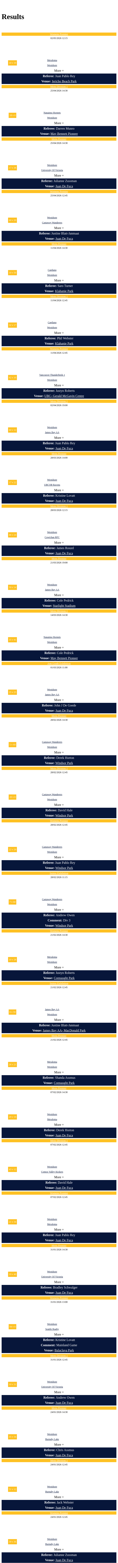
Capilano (52, 270)
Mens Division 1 (59, 86)
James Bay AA (52, 432)
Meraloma (52, 60)
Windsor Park (64, 763)
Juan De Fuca (64, 186)
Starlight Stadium (64, 605)
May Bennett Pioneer (64, 133)
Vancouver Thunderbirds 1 (52, 375)
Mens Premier (59, 138)
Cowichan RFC (52, 537)
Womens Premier (59, 34)
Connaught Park (64, 978)
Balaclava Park (64, 1350)
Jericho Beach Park (64, 81)
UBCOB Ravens (52, 484)
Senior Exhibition (59, 873)
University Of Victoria (52, 170)
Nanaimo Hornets (52, 112)
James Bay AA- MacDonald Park (64, 1030)
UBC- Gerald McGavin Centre (64, 396)
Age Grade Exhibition (59, 663)
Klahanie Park (64, 291)
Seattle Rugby (52, 1329)
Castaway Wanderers (52, 222)
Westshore (52, 65)
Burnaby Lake (52, 1439)
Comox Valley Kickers (52, 1171)
